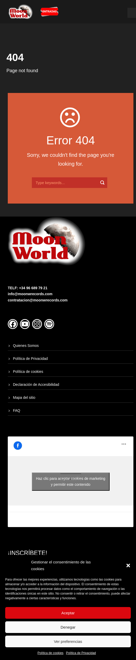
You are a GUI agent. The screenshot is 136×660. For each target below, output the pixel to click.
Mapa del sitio (24, 397)
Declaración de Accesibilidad (36, 384)
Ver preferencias (68, 641)
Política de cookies (50, 653)
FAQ (16, 410)
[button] (128, 565)
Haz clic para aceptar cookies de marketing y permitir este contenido (70, 481)
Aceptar (68, 613)
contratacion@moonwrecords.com (38, 300)
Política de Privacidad (81, 653)
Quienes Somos (26, 346)
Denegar (68, 627)
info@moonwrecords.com (30, 294)
